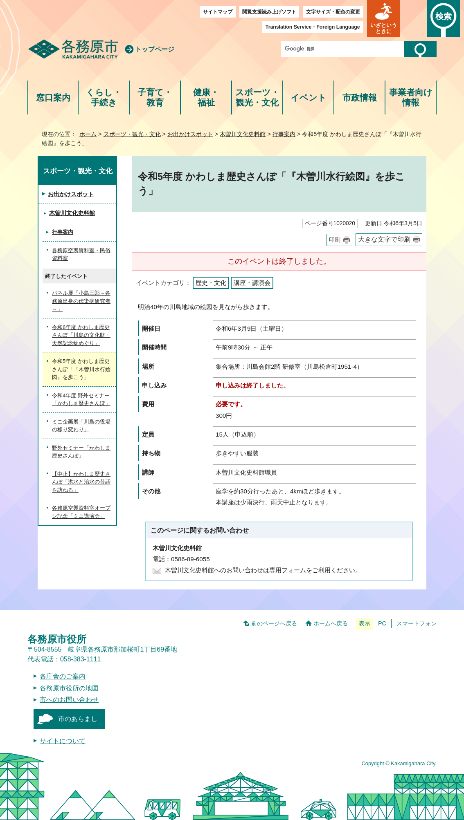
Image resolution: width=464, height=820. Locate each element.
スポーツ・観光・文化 (257, 97)
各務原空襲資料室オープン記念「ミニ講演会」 (81, 512)
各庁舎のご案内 (63, 676)
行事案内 (284, 134)
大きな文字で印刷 (384, 239)
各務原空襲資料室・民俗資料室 (81, 254)
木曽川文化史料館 (243, 134)
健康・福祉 (206, 97)
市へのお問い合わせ (69, 699)
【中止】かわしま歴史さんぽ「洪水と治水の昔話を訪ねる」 (81, 482)
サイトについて (63, 740)
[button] (383, 18)
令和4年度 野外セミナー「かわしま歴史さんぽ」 (81, 399)
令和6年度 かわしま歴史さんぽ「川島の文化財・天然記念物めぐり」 (81, 335)
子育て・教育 (154, 97)
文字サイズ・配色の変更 (333, 12)
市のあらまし (77, 718)
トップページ (154, 49)
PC (382, 623)
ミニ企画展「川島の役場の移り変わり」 (81, 426)
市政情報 (359, 97)
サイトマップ (217, 12)
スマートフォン (416, 623)
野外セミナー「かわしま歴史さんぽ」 (81, 452)
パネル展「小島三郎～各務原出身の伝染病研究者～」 (81, 301)
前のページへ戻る (274, 623)
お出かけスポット (190, 134)
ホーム (88, 134)
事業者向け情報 (410, 97)
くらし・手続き (104, 97)
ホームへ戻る (330, 623)
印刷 (334, 240)
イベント (309, 97)
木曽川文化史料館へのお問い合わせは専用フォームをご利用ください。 (263, 570)
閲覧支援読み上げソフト (269, 12)
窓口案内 (53, 97)
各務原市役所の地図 (69, 688)
